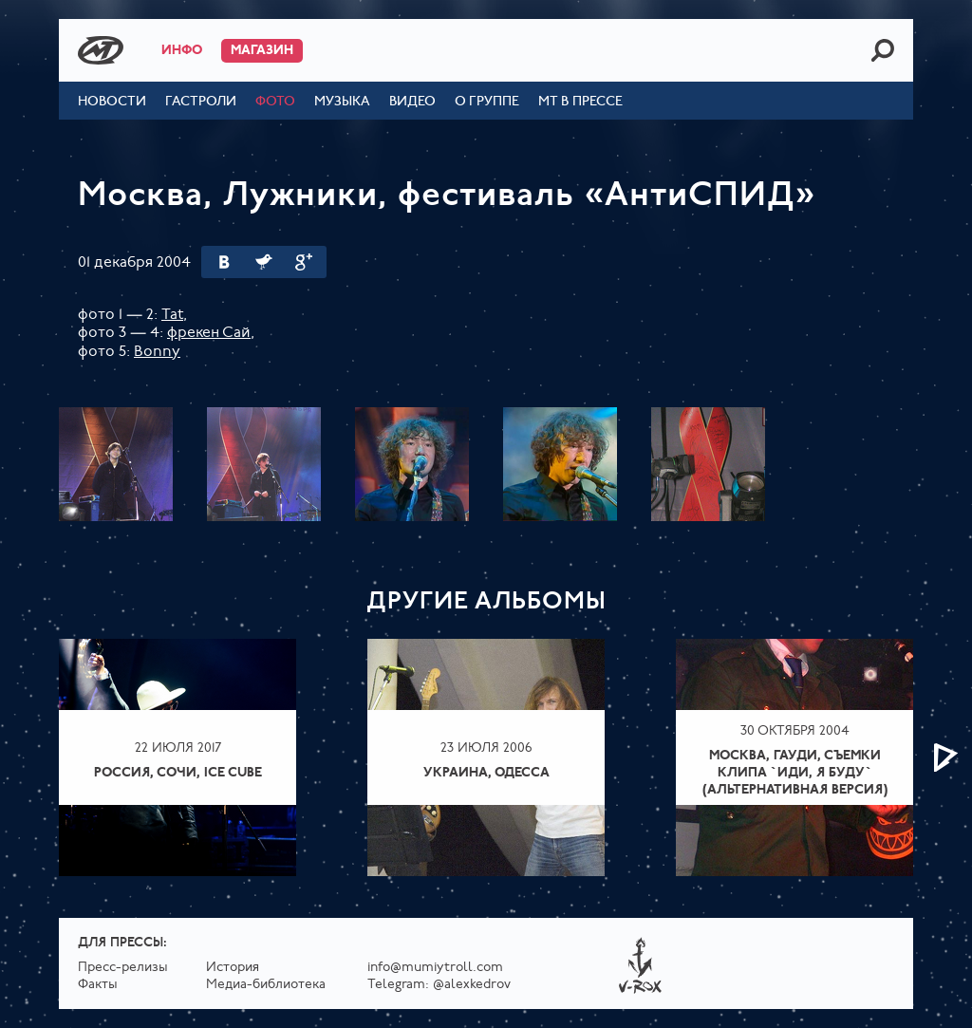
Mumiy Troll (100, 50)
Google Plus (303, 262)
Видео (412, 102)
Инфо (181, 51)
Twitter (263, 262)
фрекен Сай (209, 333)
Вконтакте (224, 262)
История (232, 968)
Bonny (157, 352)
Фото (275, 102)
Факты (98, 985)
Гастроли (200, 102)
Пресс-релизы (123, 968)
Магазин (262, 51)
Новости (112, 102)
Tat (172, 315)
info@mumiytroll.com (435, 968)
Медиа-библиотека (266, 985)
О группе (487, 102)
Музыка (342, 102)
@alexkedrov (472, 985)
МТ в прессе (580, 102)
